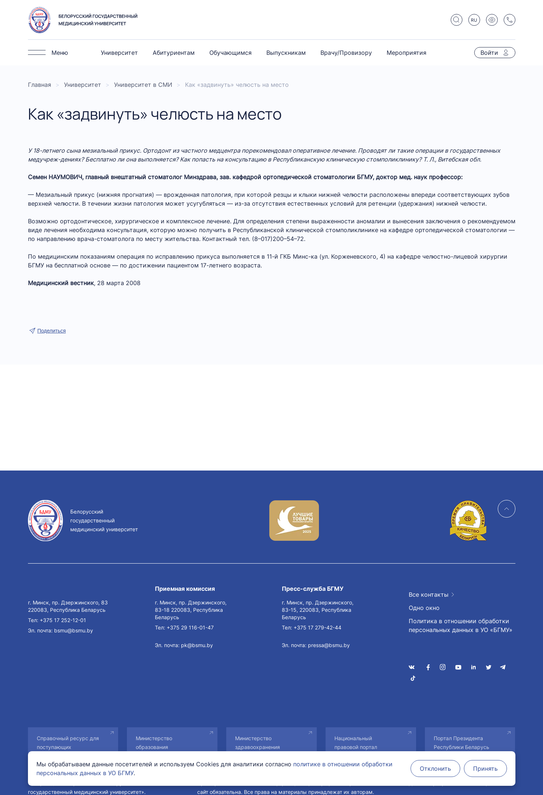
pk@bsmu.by (197, 645)
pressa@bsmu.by (329, 645)
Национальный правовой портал (355, 742)
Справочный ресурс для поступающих (68, 742)
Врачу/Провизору (346, 52)
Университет (119, 52)
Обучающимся (230, 52)
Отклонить (435, 768)
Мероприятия (406, 52)
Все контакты (428, 594)
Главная (39, 84)
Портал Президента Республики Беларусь (461, 742)
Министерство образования (154, 742)
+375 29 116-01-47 (190, 627)
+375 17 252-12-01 (63, 620)
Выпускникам (286, 52)
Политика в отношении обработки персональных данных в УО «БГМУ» (460, 625)
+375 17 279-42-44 (317, 627)
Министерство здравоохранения (257, 742)
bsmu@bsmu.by (73, 630)
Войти (489, 52)
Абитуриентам (174, 52)
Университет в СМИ (143, 84)
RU (474, 20)
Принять (485, 768)
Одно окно (424, 607)
